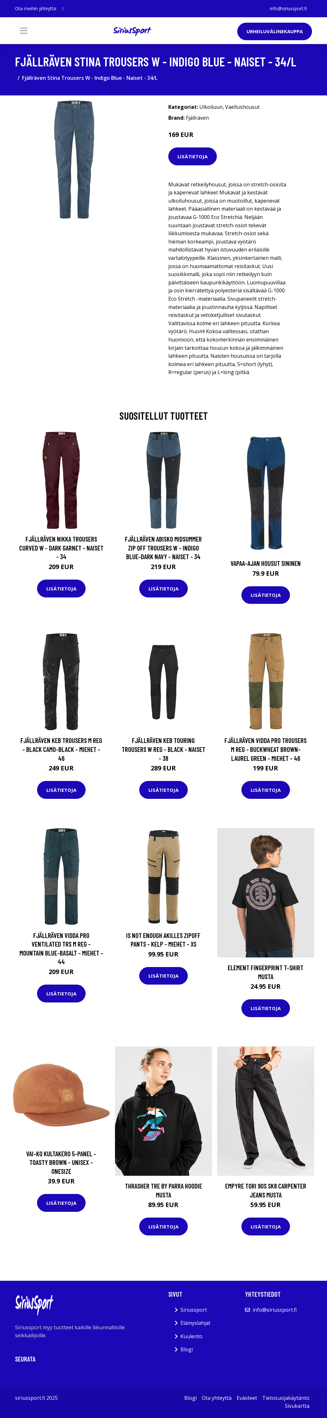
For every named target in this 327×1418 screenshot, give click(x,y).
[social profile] (62, 9)
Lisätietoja (193, 156)
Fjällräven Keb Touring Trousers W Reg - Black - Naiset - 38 (163, 749)
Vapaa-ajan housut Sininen (266, 563)
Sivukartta (297, 1405)
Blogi (186, 1349)
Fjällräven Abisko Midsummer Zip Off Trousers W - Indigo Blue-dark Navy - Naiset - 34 (163, 547)
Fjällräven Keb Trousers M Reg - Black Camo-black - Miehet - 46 (61, 749)
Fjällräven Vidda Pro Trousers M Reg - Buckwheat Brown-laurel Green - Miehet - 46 (265, 749)
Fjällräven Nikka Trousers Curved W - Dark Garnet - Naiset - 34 (61, 547)
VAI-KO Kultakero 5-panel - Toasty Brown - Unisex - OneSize (61, 1162)
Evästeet (247, 1397)
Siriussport (193, 1309)
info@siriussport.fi (288, 8)
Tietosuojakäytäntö (285, 1397)
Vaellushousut (242, 106)
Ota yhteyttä (217, 1397)
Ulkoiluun (211, 106)
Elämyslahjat (195, 1322)
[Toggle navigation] (23, 31)
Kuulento (191, 1336)
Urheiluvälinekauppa (275, 31)
